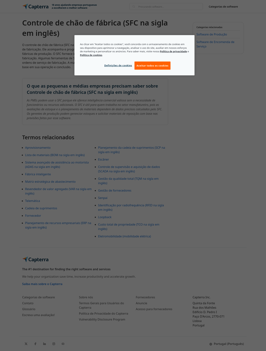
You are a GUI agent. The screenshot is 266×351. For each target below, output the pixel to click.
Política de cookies (91, 55)
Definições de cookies (118, 65)
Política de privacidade (173, 51)
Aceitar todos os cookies (152, 65)
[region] (134, 55)
